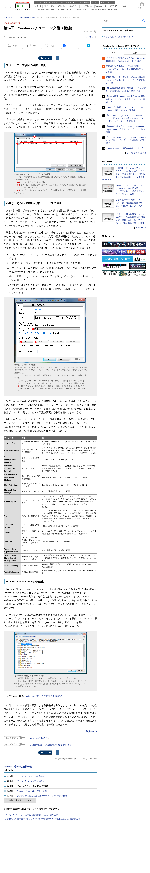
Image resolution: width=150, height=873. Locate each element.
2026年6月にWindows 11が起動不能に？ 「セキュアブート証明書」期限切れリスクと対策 (125, 69)
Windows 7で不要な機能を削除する (44, 696)
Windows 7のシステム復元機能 (31, 776)
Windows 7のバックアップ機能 (31, 781)
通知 (35, 46)
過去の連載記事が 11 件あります (22, 800)
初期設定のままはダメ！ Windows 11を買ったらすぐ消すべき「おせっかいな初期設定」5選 (125, 80)
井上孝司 (89, 37)
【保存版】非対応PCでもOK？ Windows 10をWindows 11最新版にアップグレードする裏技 (126, 129)
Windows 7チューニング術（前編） (33, 791)
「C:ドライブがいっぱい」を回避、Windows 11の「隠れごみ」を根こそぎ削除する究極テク (126, 140)
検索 (144, 21)
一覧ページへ (141, 228)
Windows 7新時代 (39, 738)
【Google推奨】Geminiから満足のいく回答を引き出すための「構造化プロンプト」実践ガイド (125, 99)
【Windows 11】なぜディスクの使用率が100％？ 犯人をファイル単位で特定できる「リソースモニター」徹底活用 (125, 118)
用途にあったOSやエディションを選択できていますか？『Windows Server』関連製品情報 (43, 819)
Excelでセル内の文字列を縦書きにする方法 (126, 148)
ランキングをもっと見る (136, 153)
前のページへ (45, 58)
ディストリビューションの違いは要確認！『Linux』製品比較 (31, 815)
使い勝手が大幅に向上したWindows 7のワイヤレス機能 (42, 796)
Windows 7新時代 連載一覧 (18, 766)
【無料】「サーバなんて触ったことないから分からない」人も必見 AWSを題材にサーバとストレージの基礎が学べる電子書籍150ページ (123, 174)
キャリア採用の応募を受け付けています (121, 37)
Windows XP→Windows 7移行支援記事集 (51, 745)
